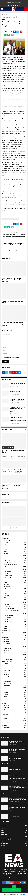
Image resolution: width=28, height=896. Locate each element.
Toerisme (6, 599)
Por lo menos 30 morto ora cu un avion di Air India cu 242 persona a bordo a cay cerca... (18, 807)
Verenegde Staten (9, 608)
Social (6, 549)
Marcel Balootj (15, 219)
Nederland (7, 624)
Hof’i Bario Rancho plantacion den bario (13, 451)
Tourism (6, 553)
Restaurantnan (7, 670)
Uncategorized (6, 727)
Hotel (5, 665)
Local (4, 19)
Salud (5, 643)
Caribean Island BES (9, 564)
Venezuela (7, 558)
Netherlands (8, 577)
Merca (5, 696)
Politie (5, 626)
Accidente (6, 705)
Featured (4, 630)
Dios (4, 219)
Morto (3, 714)
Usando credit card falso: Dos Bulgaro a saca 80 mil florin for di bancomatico (18, 798)
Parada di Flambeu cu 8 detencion (17, 815)
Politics (5, 582)
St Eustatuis (5, 635)
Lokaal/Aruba (7, 586)
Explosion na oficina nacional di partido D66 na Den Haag (17, 384)
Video (3, 720)
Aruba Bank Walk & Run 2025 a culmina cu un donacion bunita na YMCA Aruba (14, 235)
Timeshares (7, 668)
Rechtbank (7, 595)
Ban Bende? (5, 725)
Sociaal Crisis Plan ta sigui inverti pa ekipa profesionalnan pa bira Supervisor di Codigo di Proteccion (13, 324)
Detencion (6, 707)
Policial (5, 646)
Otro (5, 701)
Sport (5, 597)
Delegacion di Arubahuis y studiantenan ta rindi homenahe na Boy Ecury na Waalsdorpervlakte (17, 787)
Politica (5, 648)
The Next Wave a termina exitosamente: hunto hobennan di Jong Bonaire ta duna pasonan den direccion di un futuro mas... (17, 778)
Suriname (6, 698)
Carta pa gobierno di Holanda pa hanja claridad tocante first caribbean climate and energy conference (13, 280)
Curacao (7, 566)
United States (8, 562)
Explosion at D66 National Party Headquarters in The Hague (17, 400)
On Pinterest (6, 503)
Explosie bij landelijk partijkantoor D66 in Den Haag (17, 392)
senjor (8, 219)
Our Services (10, 2)
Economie (7, 591)
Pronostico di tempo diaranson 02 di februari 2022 (19, 471)
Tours (5, 672)
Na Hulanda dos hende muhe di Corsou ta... (7, 470)
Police (5, 580)
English (4, 538)
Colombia (7, 560)
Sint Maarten (8, 571)
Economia (6, 654)
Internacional (5, 679)
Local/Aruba (7, 540)
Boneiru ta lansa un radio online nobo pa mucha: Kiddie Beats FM (14, 244)
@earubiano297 (14, 528)
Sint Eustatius (8, 575)
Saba (6, 573)
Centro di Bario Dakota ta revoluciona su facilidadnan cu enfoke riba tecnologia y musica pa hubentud (18, 420)
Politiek (5, 628)
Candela (6, 712)
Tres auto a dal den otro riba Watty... (19, 484)
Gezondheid (8, 588)
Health (6, 542)
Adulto (5, 718)
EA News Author (6, 28)
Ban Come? (5, 723)
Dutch (3, 584)
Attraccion (6, 674)
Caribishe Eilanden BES (9, 610)
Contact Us (18, 2)
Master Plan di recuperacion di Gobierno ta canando (12, 301)
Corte (5, 652)
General (6, 663)
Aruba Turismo (5, 661)
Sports (5, 551)
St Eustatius (5, 637)
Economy (7, 544)
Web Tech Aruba (21, 894)
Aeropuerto (6, 676)
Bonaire (7, 569)
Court (6, 547)
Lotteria (5, 657)
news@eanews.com (17, 878)
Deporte (4, 632)
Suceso (4, 703)
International (7, 555)
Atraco (5, 709)
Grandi (5, 716)
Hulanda (6, 694)
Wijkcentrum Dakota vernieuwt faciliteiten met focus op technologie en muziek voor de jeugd (17, 409)
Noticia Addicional (8, 659)
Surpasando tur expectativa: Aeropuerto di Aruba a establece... (7, 486)
